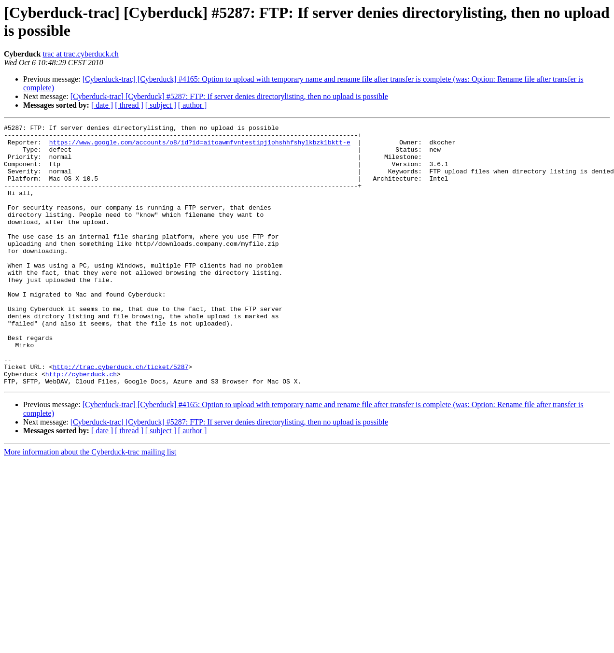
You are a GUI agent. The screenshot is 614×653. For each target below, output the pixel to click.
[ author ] (192, 105)
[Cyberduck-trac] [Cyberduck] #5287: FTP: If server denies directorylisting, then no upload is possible (229, 96)
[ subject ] (160, 105)
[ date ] (102, 105)
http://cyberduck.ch (81, 424)
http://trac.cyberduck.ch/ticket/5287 (120, 416)
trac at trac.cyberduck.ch (80, 54)
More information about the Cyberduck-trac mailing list (90, 504)
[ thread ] (129, 105)
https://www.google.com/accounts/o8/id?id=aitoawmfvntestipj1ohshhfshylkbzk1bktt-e (199, 146)
